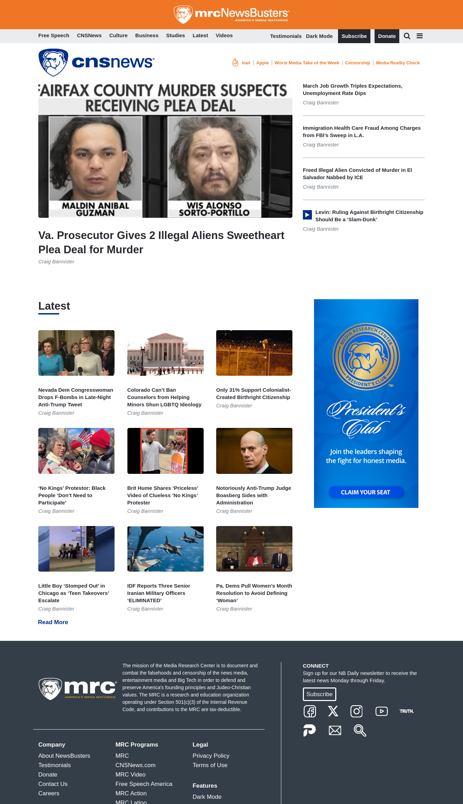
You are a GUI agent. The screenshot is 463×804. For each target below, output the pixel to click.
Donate (387, 36)
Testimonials (286, 36)
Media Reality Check (398, 62)
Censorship (357, 62)
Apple (262, 62)
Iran (246, 62)
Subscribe (354, 36)
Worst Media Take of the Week (307, 62)
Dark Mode (319, 36)
